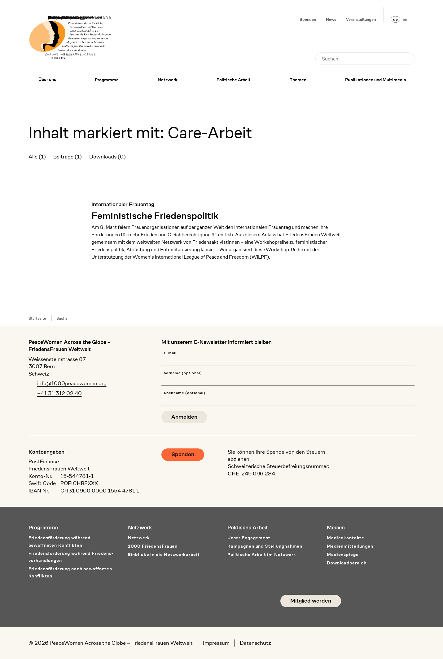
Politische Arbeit (234, 80)
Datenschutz (255, 643)
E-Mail (170, 353)
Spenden (308, 19)
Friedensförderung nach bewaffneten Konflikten (70, 572)
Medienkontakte (345, 538)
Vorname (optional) (183, 373)
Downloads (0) (107, 156)
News (331, 19)
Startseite (37, 318)
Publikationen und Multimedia (375, 80)
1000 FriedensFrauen (153, 546)
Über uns (47, 79)
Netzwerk (168, 80)
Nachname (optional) (184, 393)
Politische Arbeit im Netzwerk (261, 554)
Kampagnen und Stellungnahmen (264, 546)
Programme (107, 80)
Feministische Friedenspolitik (154, 215)
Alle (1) (37, 156)
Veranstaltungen (361, 19)
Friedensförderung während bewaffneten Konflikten (60, 541)
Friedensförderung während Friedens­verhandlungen (71, 556)
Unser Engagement (248, 538)
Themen (298, 80)
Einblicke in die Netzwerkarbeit (164, 554)
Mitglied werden (310, 601)
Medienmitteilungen (350, 546)
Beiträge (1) (67, 156)
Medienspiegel (343, 554)
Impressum (216, 643)
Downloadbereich (346, 563)
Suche (62, 318)
